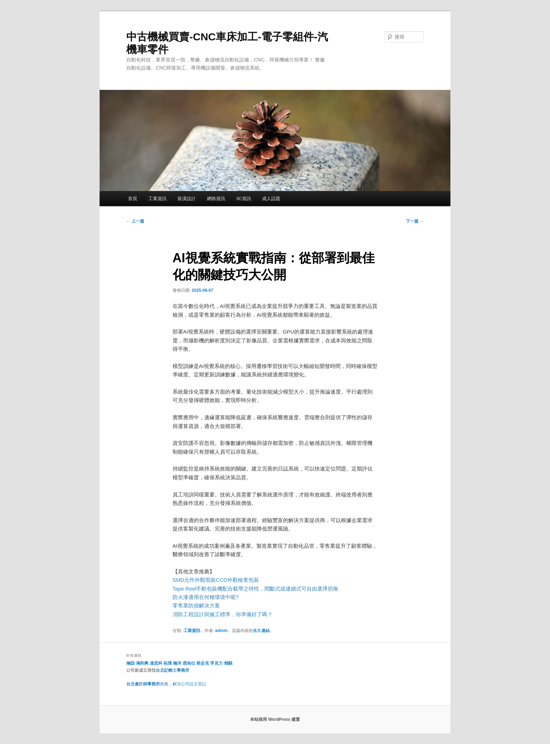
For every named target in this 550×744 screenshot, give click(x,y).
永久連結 (261, 630)
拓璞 (167, 663)
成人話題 (271, 198)
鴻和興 (142, 663)
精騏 (229, 663)
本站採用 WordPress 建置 (275, 719)
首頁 (132, 198)
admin (221, 630)
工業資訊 (157, 198)
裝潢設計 (186, 198)
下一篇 (415, 221)
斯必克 (202, 663)
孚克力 (216, 663)
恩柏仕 (189, 663)
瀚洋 (177, 663)
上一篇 (135, 221)
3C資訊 (243, 198)
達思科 (156, 663)
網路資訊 (216, 198)
